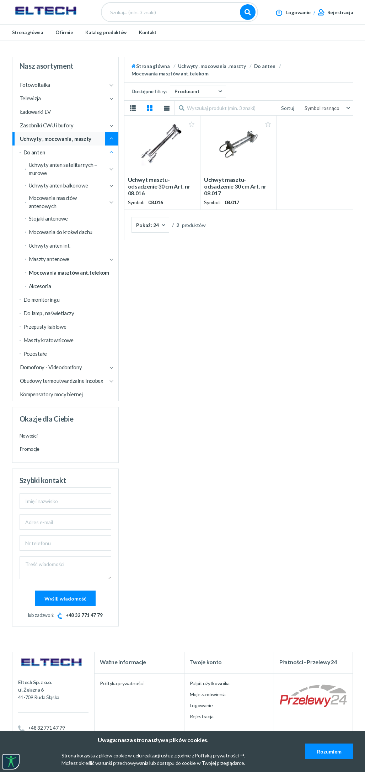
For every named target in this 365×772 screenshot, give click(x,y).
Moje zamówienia (208, 694)
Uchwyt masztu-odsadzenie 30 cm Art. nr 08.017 (235, 186)
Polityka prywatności (122, 683)
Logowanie (201, 705)
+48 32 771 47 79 (84, 615)
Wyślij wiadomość (65, 599)
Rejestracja (202, 716)
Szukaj (248, 18)
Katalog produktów (106, 43)
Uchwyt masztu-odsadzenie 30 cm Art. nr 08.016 (159, 186)
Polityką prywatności (216, 755)
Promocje (30, 449)
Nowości (29, 436)
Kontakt (147, 43)
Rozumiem (329, 752)
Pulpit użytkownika (210, 683)
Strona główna (27, 43)
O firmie (64, 43)
